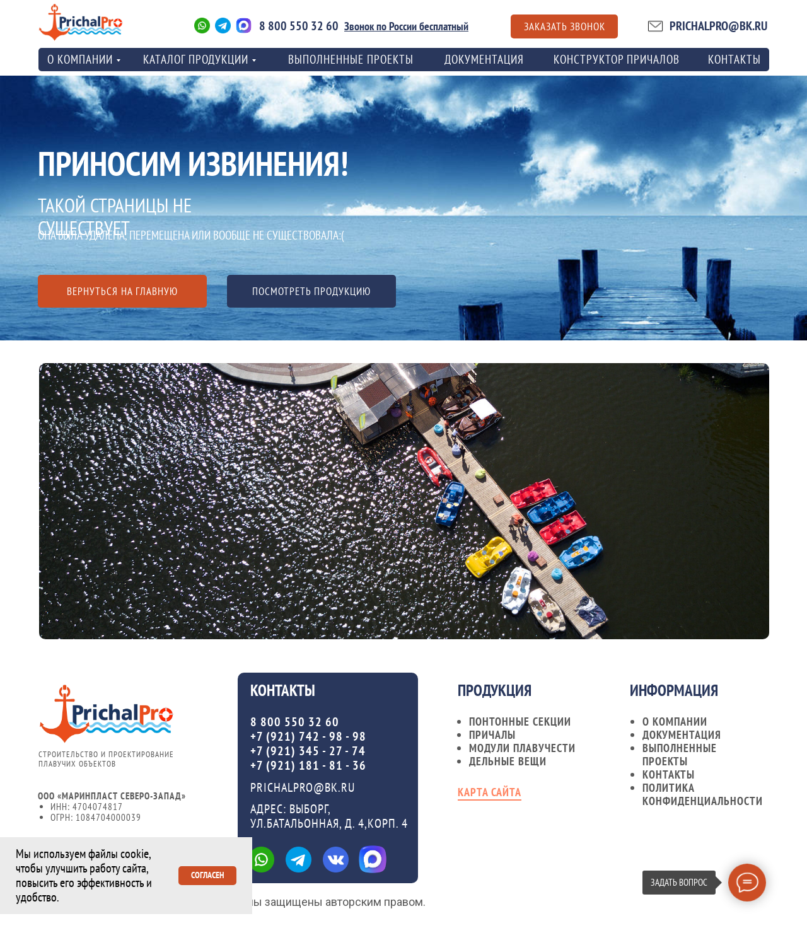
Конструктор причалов (617, 59)
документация (681, 734)
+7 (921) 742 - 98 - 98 (308, 736)
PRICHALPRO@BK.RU (718, 26)
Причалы (492, 734)
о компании (80, 59)
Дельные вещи (508, 761)
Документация (484, 59)
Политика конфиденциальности (702, 794)
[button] (564, 26)
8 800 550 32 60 (299, 26)
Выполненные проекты (351, 59)
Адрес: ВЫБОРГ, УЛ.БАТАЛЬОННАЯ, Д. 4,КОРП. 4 (329, 816)
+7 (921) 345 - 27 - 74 (308, 751)
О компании (674, 721)
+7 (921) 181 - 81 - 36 (308, 765)
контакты (734, 59)
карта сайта (489, 792)
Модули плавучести (522, 748)
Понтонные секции (520, 721)
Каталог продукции (195, 59)
